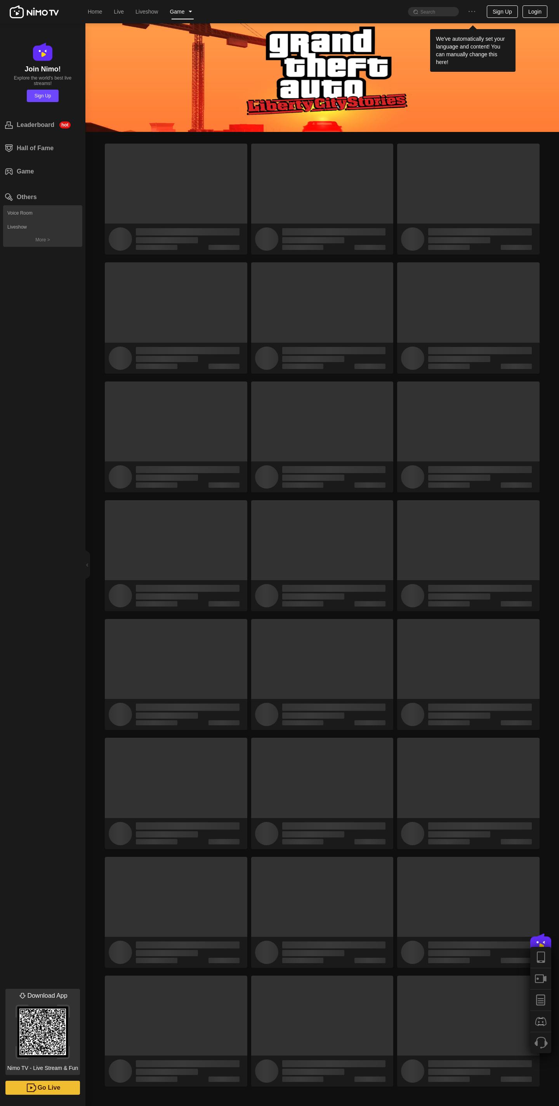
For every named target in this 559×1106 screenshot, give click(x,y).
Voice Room (20, 213)
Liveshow (17, 227)
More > (42, 240)
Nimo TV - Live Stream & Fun (42, 1030)
